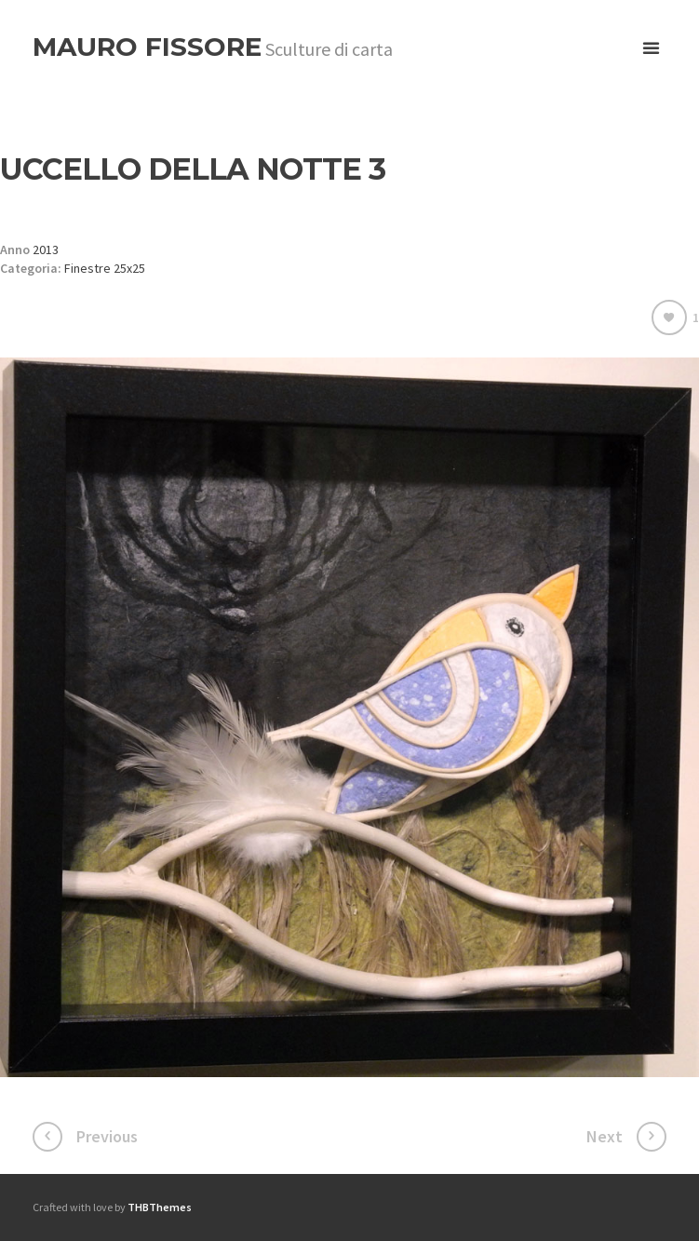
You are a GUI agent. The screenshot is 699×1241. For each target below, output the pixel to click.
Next (604, 1136)
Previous (107, 1136)
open (651, 48)
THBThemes (160, 1207)
